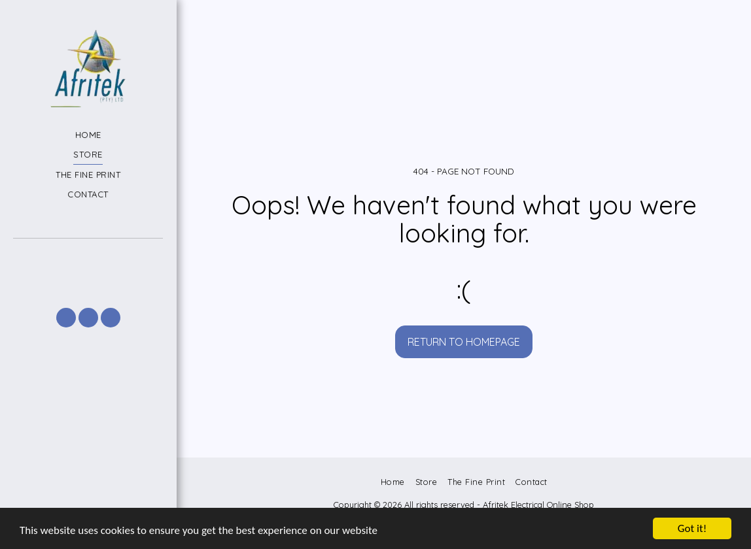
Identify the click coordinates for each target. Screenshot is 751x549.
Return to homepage (464, 341)
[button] (88, 256)
